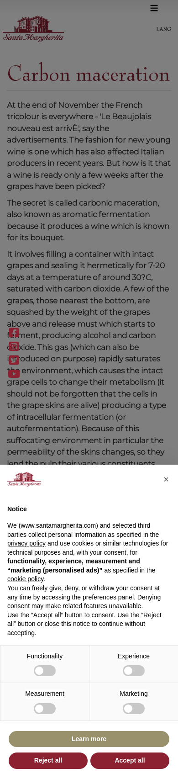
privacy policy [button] (26, 543)
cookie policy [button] (25, 579)
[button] (166, 479)
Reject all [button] (48, 760)
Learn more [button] (89, 738)
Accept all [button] (130, 760)
